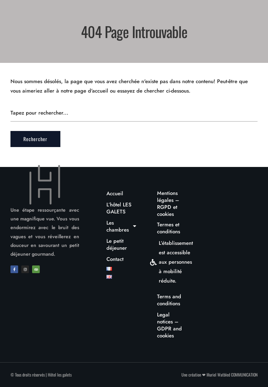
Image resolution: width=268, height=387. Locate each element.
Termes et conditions (168, 228)
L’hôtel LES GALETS (119, 208)
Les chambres (121, 226)
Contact (115, 259)
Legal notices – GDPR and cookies (169, 325)
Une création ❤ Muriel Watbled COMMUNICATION (219, 375)
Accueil (114, 193)
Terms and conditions (169, 300)
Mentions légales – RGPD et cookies (168, 203)
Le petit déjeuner (116, 244)
